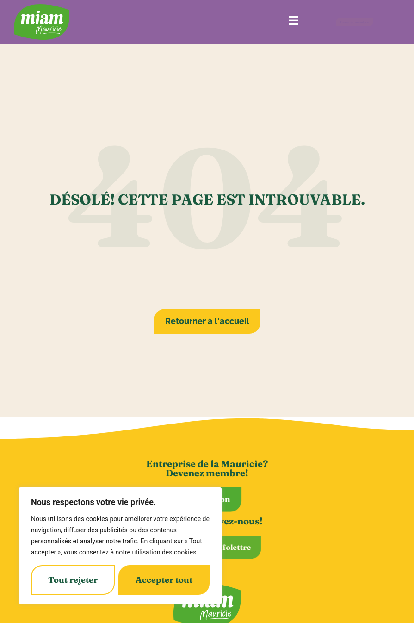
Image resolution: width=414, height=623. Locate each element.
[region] (120, 545)
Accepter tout (164, 579)
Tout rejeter (73, 579)
